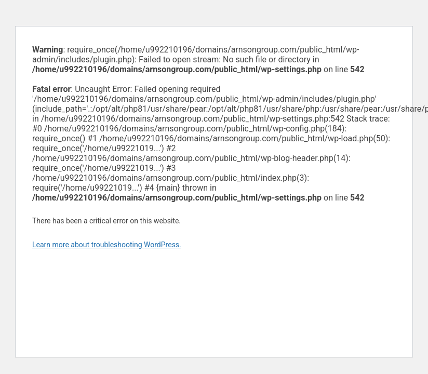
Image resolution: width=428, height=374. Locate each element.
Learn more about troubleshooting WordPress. (106, 245)
